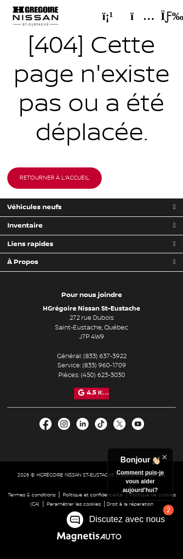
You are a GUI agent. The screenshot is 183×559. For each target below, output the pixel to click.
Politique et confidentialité (93, 495)
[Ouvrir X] (119, 424)
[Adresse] (138, 16)
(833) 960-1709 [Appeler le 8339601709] (104, 365)
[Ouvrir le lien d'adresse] (91, 327)
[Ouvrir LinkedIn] (82, 424)
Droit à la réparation (130, 504)
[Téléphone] (107, 16)
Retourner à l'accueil (54, 177)
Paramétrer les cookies (74, 504)
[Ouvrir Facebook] (45, 424)
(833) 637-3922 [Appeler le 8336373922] (105, 356)
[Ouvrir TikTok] (101, 424)
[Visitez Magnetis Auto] (92, 536)
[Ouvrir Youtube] (138, 424)
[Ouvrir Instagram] (64, 424)
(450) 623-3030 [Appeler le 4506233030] (103, 375)
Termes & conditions (31, 495)
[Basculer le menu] (164, 16)
